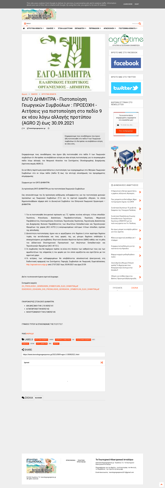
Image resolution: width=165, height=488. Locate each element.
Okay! (137, 4)
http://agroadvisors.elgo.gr (37, 264)
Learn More (127, 4)
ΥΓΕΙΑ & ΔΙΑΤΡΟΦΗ (65, 28)
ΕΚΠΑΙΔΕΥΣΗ (80, 28)
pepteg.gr (30, 333)
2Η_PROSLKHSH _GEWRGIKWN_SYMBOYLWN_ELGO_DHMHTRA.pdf (50, 286)
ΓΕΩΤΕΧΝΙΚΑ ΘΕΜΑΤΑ (128, 28)
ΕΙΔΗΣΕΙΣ (51, 28)
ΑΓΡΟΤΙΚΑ (35, 28)
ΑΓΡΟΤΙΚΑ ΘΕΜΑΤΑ (49, 94)
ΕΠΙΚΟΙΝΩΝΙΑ (70, 460)
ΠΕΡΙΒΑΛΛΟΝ (95, 28)
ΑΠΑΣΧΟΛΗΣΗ (110, 28)
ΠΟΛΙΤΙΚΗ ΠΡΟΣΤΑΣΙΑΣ (81, 461)
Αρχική (24, 94)
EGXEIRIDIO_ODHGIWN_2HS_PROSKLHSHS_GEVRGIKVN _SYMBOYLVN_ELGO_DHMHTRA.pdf (60, 289)
